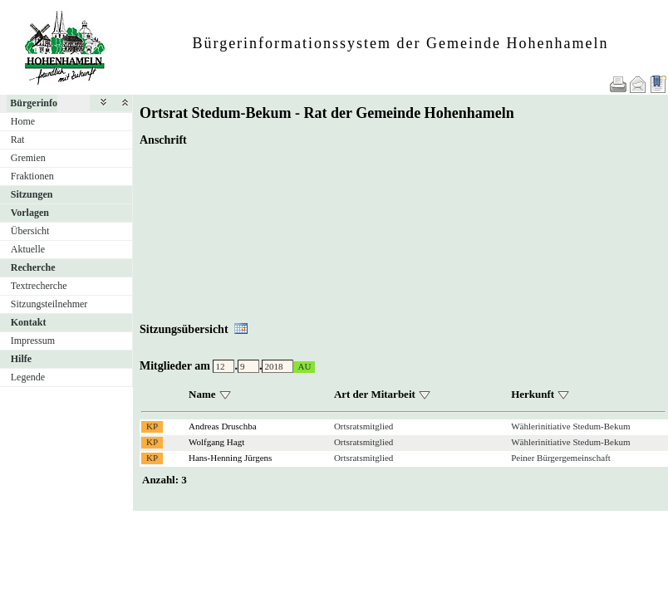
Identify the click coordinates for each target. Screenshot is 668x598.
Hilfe (21, 359)
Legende (28, 377)
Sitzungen (32, 194)
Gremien (28, 158)
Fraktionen (32, 176)
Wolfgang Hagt (216, 442)
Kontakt (29, 322)
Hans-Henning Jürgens (230, 458)
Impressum (33, 340)
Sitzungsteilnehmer (49, 304)
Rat (18, 139)
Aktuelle (28, 249)
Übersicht (30, 231)
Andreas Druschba (223, 426)
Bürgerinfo (33, 103)
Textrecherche (39, 286)
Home (23, 121)
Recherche (33, 267)
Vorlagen (30, 212)
